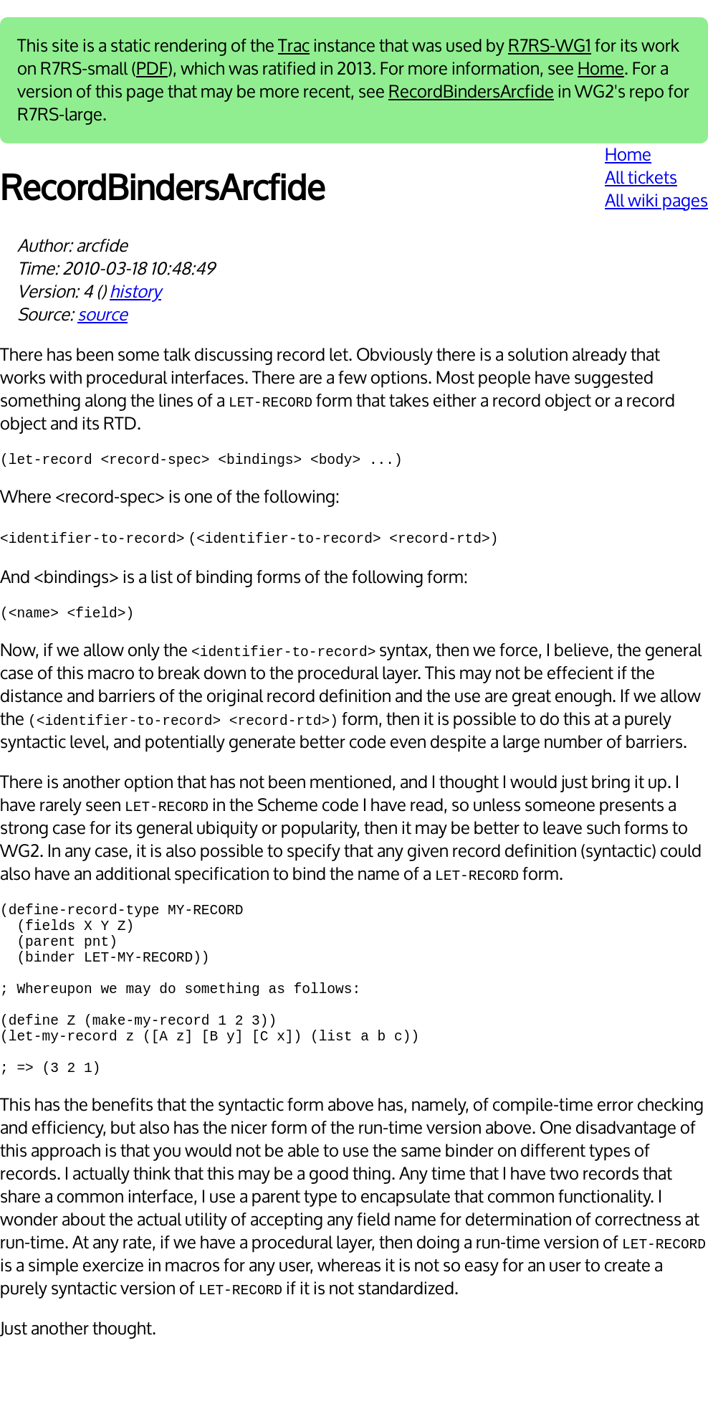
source (102, 314)
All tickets (641, 177)
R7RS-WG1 (549, 45)
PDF (152, 68)
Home (601, 68)
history (135, 291)
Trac (294, 45)
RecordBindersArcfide (471, 91)
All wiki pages (656, 200)
